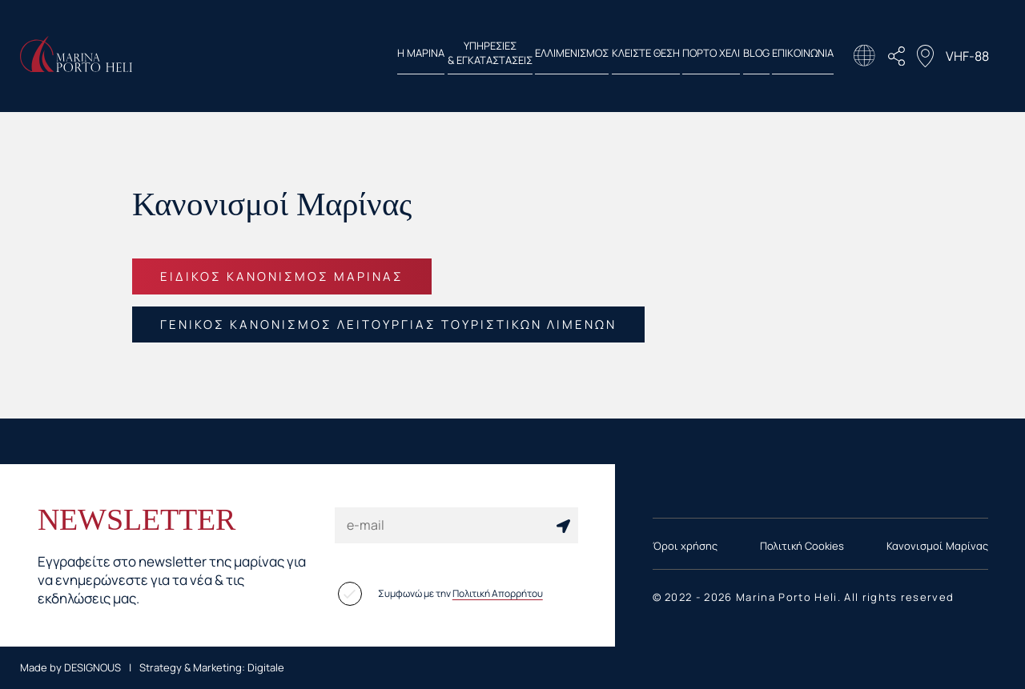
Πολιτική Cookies (802, 546)
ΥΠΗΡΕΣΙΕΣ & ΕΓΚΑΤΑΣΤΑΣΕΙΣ (378, 56)
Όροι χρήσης (685, 546)
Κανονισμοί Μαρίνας (937, 546)
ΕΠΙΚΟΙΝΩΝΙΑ (803, 56)
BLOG (734, 56)
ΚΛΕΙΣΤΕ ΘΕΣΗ (579, 56)
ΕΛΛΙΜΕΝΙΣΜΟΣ (483, 56)
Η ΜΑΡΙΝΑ (288, 56)
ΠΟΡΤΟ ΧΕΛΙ (667, 56)
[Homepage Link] (76, 67)
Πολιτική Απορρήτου (497, 593)
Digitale (265, 667)
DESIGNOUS (92, 667)
